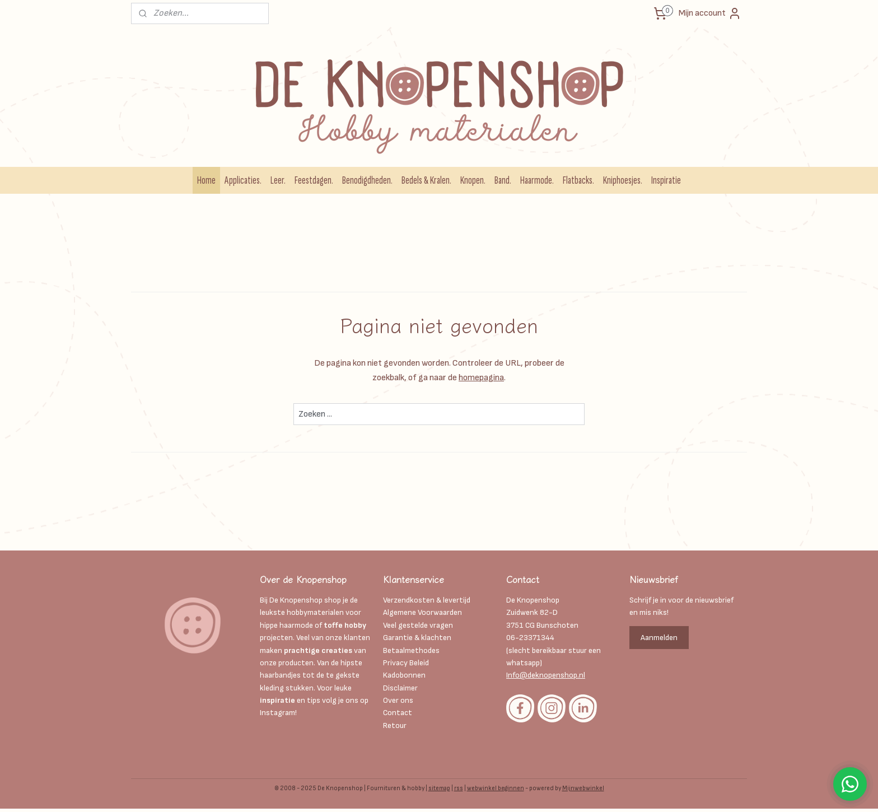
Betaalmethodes (411, 650)
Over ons (398, 700)
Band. (502, 180)
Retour (395, 725)
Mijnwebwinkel (583, 788)
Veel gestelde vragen (418, 625)
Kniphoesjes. (622, 180)
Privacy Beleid (406, 663)
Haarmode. (537, 180)
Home (206, 180)
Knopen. (472, 180)
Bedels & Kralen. (426, 180)
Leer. (278, 180)
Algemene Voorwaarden (422, 612)
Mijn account (710, 13)
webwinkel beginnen (495, 788)
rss (458, 788)
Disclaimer (401, 688)
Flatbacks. (578, 180)
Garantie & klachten (417, 637)
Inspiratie (666, 180)
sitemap (439, 788)
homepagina (481, 377)
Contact (397, 712)
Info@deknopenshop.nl (545, 675)
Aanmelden (659, 637)
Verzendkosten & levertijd (426, 600)
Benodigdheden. (367, 180)
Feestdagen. (314, 180)
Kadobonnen (404, 675)
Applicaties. (243, 180)
